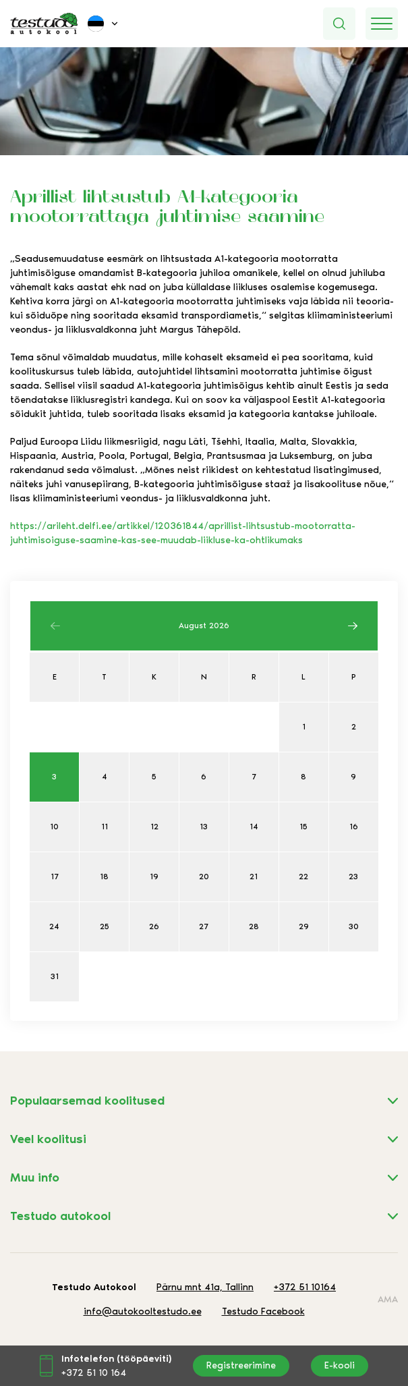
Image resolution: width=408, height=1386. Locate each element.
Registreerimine (241, 1365)
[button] (104, 23)
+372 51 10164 (305, 1287)
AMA (388, 1299)
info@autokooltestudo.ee (143, 1311)
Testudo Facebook (263, 1311)
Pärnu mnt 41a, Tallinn (205, 1287)
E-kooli (339, 1365)
